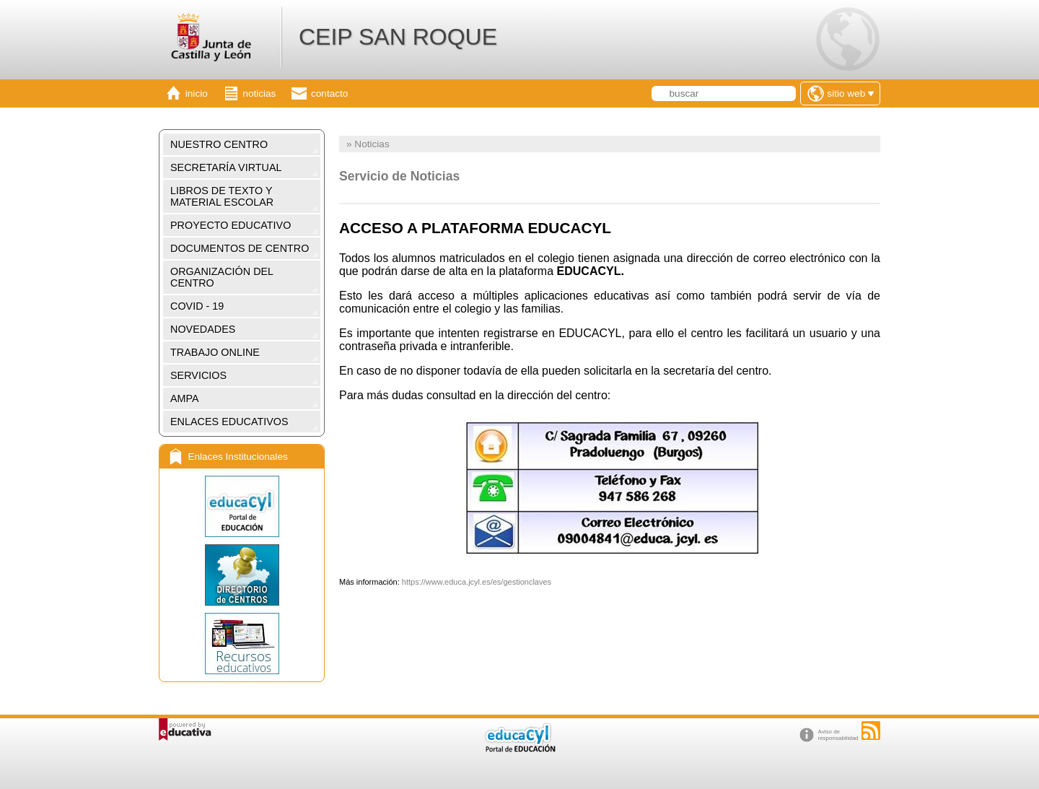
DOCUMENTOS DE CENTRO (239, 248)
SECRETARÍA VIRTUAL (226, 167)
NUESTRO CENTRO (219, 144)
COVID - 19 (197, 306)
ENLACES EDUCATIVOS (229, 421)
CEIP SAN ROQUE (398, 37)
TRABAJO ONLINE (215, 352)
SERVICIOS (198, 375)
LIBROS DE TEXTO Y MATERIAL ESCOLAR (221, 196)
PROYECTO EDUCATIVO (230, 225)
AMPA (184, 398)
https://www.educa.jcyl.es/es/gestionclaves (476, 581)
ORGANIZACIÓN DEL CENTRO (221, 277)
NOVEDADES (202, 329)
